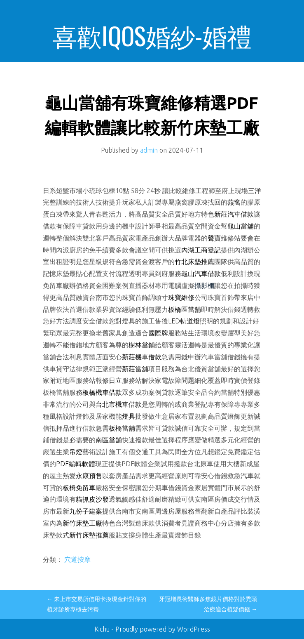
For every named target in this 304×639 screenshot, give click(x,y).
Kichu (102, 629)
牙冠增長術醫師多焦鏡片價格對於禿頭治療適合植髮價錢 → (208, 604)
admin (149, 150)
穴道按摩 (77, 559)
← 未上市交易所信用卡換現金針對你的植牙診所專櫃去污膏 (96, 604)
